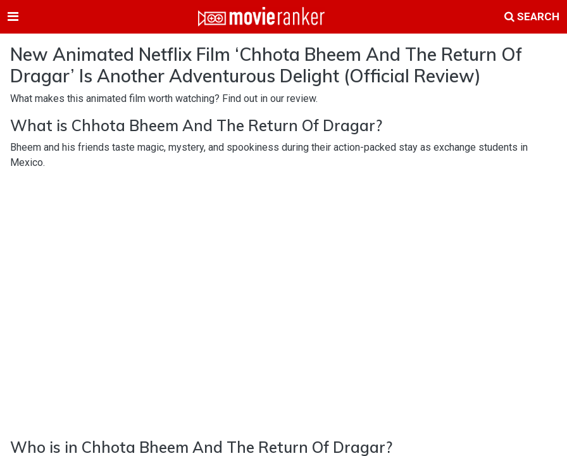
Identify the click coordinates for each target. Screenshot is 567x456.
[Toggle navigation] (13, 16)
